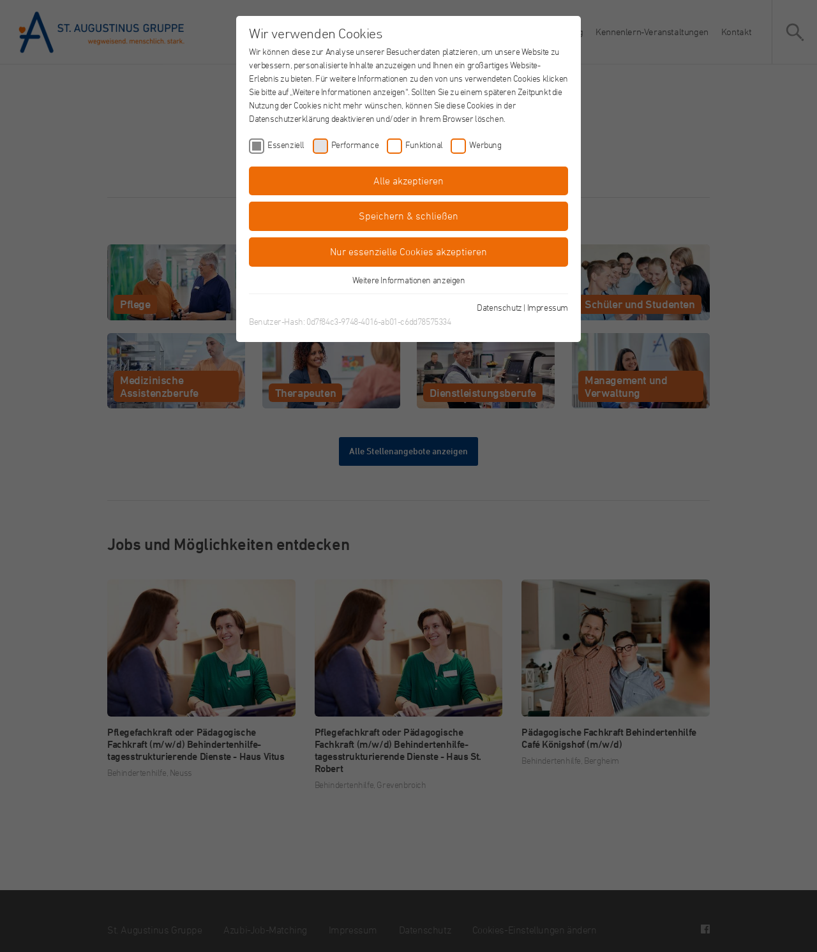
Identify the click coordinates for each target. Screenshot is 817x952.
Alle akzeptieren (408, 180)
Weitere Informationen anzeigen (408, 279)
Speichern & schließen (408, 215)
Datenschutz (499, 307)
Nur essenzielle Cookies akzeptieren (408, 251)
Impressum (547, 307)
